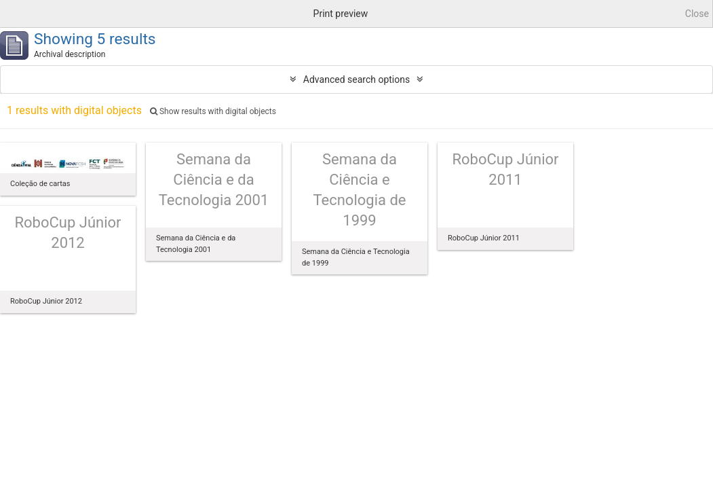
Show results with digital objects (213, 111)
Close (697, 13)
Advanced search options (356, 79)
